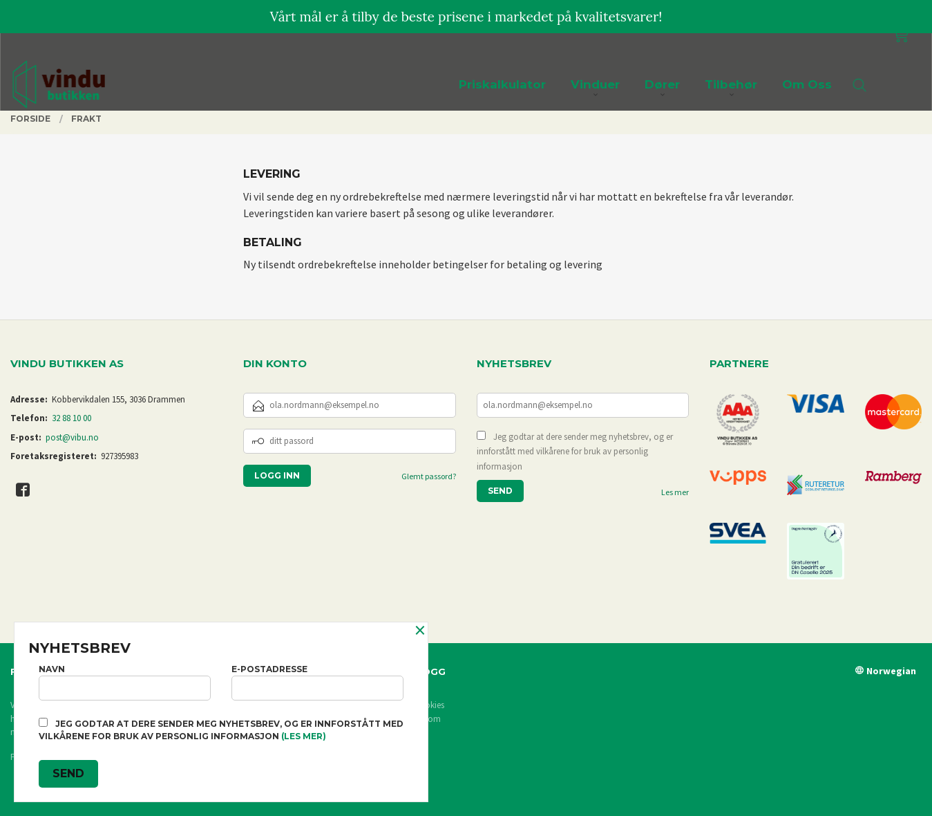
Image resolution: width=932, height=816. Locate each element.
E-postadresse (317, 682)
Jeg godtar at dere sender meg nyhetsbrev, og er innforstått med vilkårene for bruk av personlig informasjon (575, 451)
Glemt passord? (428, 476)
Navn (125, 682)
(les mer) (303, 736)
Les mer (675, 492)
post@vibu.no (72, 437)
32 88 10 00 (71, 418)
